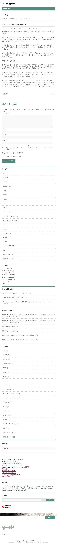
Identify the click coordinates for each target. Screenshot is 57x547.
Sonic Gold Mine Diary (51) (10, 426)
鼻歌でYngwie (6, 329)
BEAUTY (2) (6, 357)
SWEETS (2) (6, 430)
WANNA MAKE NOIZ (9, 473)
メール (4, 137)
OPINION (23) (7, 418)
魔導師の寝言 (6, 479)
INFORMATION (7, 214)
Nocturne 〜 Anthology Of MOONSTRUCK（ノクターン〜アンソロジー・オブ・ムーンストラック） (28, 305)
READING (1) (6, 422)
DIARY (5, 197)
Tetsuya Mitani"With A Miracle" (12, 466)
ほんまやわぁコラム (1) (9, 435)
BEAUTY (5, 180)
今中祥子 (32, 342)
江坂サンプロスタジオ (9, 475)
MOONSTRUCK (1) (8, 405)
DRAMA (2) (6, 379)
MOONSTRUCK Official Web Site (13, 462)
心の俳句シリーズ (8, 261)
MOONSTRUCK (7, 235)
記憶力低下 (6, 94)
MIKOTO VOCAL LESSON (10, 219)
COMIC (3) (6, 370)
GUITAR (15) (6, 387)
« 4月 (3, 286)
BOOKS (5, 184)
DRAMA (5, 201)
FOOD (4, 206)
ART (4, 176)
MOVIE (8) (6, 409)
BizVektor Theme (29, 543)
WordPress (19, 543)
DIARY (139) (6, 374)
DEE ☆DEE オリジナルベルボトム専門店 (15, 469)
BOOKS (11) (6, 361)
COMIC (5, 193)
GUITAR (5, 210)
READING (6, 244)
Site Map (4, 534)
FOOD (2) (5, 383)
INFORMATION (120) (9, 392)
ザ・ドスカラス (7, 467)
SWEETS (42, 28)
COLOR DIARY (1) (8, 366)
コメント (5, 114)
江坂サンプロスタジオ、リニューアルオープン (15, 337)
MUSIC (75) (6, 413)
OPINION (5, 240)
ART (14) (5, 353)
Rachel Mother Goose (9, 464)
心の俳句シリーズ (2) (9, 439)
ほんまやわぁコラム (8, 257)
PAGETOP (50, 517)
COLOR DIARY (7, 188)
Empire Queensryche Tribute (11, 477)
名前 (3, 132)
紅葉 (53, 94)
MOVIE (5, 227)
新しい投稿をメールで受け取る (12, 159)
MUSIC (5, 232)
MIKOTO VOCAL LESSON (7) (11, 396)
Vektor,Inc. (39, 543)
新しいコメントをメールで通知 (12, 155)
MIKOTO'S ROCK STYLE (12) (11, 400)
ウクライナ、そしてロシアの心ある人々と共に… (17, 296)
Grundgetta (8, 3)
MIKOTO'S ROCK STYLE (10, 223)
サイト (4, 143)
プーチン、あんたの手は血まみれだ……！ (15, 300)
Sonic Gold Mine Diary (9, 248)
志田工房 (5, 471)
